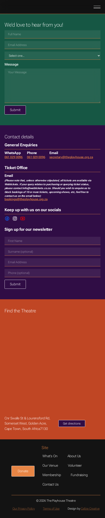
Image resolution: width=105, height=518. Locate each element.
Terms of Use (51, 508)
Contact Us (50, 484)
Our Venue (50, 465)
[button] (97, 7)
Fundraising (79, 475)
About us (74, 456)
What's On (50, 456)
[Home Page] (18, 7)
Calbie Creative (90, 508)
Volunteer (75, 465)
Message (12, 64)
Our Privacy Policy (24, 508)
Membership (51, 475)
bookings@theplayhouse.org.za (26, 199)
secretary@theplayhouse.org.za (71, 157)
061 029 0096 (14, 157)
